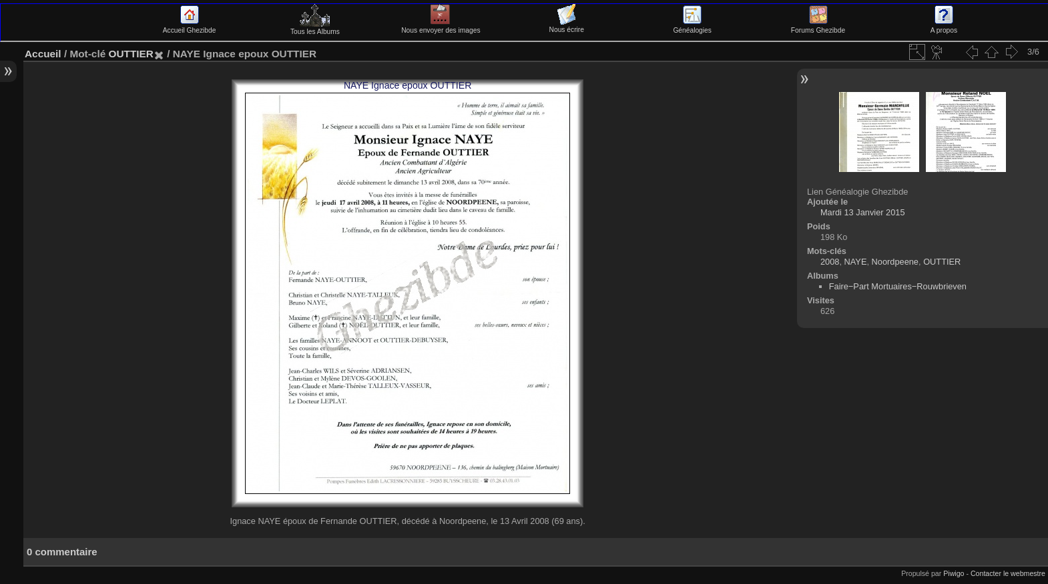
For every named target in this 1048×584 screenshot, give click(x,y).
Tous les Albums (315, 28)
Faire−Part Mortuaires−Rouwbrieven (898, 286)
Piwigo (953, 573)
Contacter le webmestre (1008, 573)
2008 (829, 262)
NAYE (855, 262)
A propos (944, 26)
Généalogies (692, 26)
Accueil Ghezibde (189, 26)
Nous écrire (566, 26)
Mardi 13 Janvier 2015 (862, 212)
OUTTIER (130, 53)
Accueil (43, 53)
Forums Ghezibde (818, 26)
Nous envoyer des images (440, 26)
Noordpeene (895, 262)
